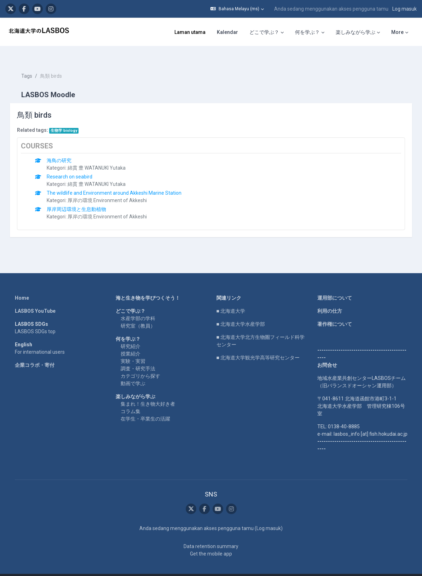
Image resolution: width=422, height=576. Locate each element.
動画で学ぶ (133, 371)
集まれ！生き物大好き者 (148, 391)
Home (22, 285)
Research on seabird (80, 164)
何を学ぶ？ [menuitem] (307, 32)
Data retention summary (211, 534)
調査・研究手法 (138, 356)
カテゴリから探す (140, 363)
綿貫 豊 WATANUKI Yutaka (107, 155)
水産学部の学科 (138, 305)
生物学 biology (73, 118)
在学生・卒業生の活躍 (145, 406)
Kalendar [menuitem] (227, 32)
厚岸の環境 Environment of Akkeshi (117, 187)
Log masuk (404, 9)
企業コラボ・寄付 (34, 352)
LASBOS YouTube (35, 298)
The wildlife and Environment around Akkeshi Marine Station (124, 180)
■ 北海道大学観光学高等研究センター (258, 345)
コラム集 (130, 398)
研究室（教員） (138, 313)
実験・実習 (133, 348)
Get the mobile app (211, 541)
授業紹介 (130, 341)
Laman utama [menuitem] (190, 32)
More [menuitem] (397, 32)
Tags (36, 63)
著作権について (334, 311)
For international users (40, 339)
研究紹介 (130, 333)
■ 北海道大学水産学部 (240, 311)
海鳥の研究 (69, 148)
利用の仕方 (329, 298)
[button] (237, 8)
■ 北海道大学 (230, 298)
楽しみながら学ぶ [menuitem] (355, 32)
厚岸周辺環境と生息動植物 (86, 196)
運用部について (334, 285)
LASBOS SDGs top (35, 319)
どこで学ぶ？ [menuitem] (264, 32)
